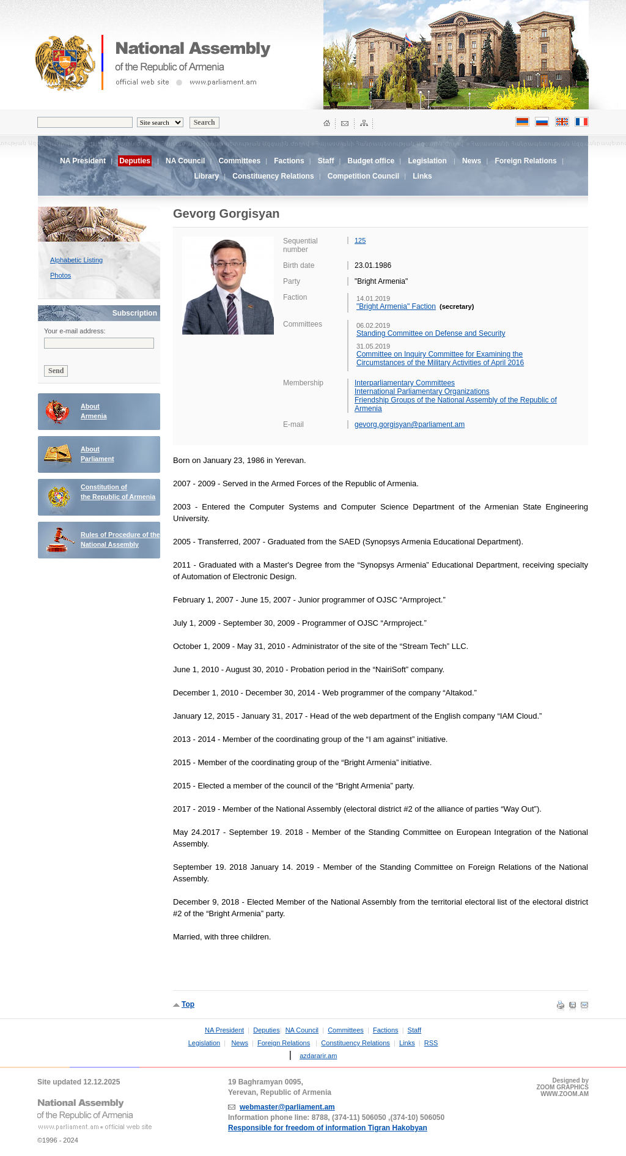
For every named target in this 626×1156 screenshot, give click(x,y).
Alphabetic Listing (76, 260)
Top (188, 1004)
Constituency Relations (273, 176)
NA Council (185, 161)
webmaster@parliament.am (287, 1107)
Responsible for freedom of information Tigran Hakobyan (327, 1128)
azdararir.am (318, 1055)
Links (422, 176)
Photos (60, 275)
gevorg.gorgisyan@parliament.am (410, 424)
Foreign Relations (525, 161)
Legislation (427, 161)
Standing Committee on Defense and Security (430, 333)
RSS (431, 1043)
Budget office (371, 161)
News (471, 161)
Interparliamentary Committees (405, 383)
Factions (289, 161)
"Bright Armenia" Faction (396, 306)
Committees (239, 161)
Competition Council (363, 176)
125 (360, 240)
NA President (83, 161)
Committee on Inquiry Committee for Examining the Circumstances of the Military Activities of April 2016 (440, 358)
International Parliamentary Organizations (422, 391)
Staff (326, 161)
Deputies (266, 1030)
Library (206, 176)
